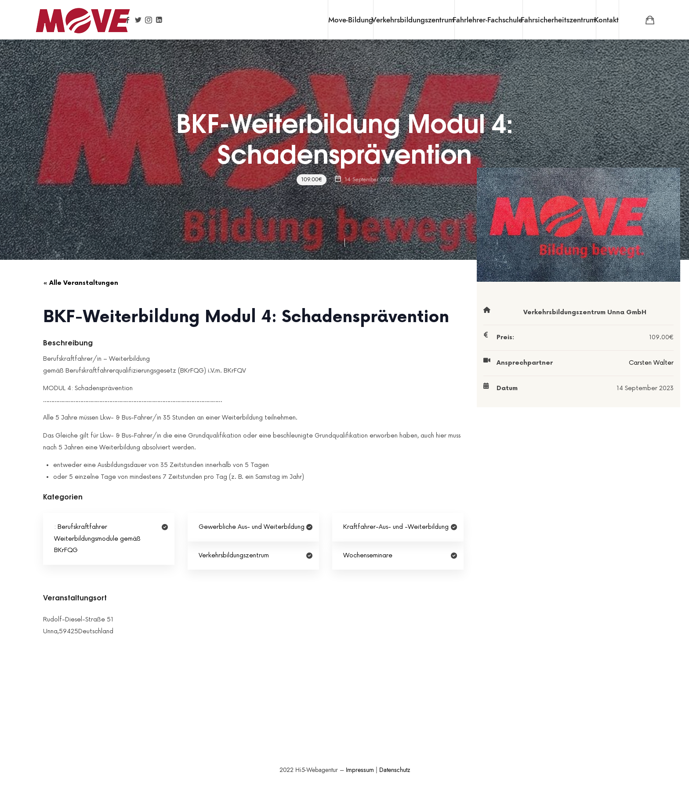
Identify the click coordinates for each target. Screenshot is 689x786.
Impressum (360, 770)
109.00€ (311, 179)
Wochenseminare (367, 555)
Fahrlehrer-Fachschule (487, 19)
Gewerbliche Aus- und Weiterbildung (252, 527)
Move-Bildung (350, 19)
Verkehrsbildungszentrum (412, 19)
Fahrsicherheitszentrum (558, 19)
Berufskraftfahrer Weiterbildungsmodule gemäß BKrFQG (97, 538)
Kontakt (606, 19)
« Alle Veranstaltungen (80, 283)
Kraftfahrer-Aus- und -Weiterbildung (396, 527)
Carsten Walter (651, 362)
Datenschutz (394, 770)
